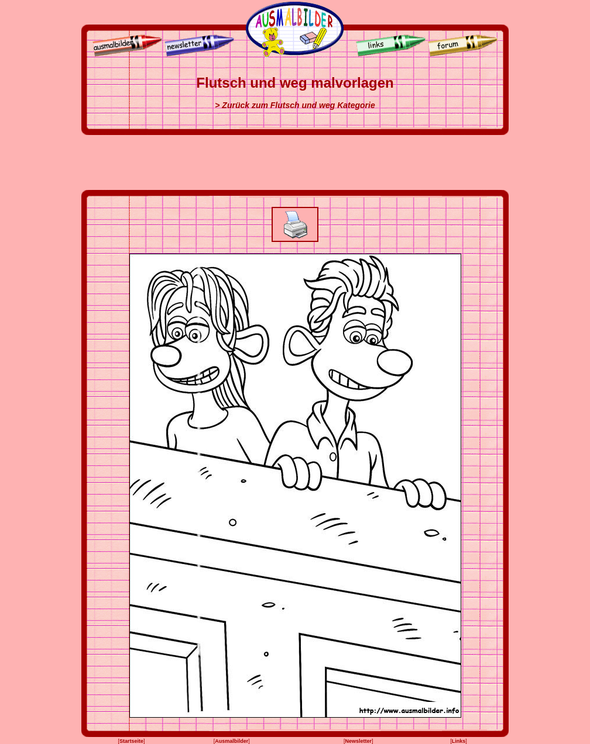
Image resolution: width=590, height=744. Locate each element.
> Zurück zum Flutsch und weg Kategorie (295, 105)
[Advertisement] (295, 162)
